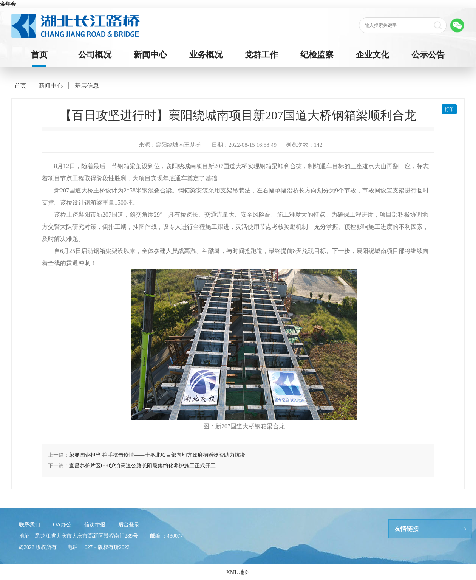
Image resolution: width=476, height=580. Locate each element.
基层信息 (87, 85)
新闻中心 (150, 54)
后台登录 (128, 524)
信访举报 (94, 524)
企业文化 (372, 54)
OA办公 (62, 524)
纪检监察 (317, 54)
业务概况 (206, 54)
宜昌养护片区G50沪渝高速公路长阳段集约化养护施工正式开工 (142, 465)
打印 (449, 109)
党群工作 (261, 54)
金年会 (8, 4)
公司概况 (94, 54)
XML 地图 (238, 572)
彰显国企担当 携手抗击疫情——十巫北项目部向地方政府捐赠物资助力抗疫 (157, 455)
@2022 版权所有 (38, 547)
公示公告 (428, 54)
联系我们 (29, 524)
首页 (39, 54)
